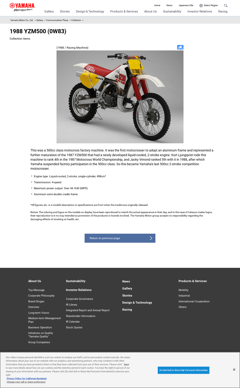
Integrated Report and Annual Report (88, 310)
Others (183, 307)
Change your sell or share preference (26, 382)
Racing (223, 11)
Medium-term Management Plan (44, 320)
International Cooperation (194, 301)
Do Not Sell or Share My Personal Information (184, 370)
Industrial (184, 295)
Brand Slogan (36, 301)
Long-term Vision (38, 312)
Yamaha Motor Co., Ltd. (21, 20)
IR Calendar (73, 321)
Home (157, 5)
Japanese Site (186, 5)
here (126, 364)
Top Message (36, 290)
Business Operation (40, 327)
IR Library (71, 304)
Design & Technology (137, 302)
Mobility (183, 290)
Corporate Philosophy (41, 295)
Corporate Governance (79, 299)
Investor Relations (199, 11)
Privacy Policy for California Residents (27, 378)
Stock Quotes (74, 327)
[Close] (234, 370)
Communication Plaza (57, 20)
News (169, 5)
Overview (33, 307)
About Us (150, 11)
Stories (65, 11)
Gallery (49, 11)
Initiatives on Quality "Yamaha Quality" (40, 334)
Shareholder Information (80, 316)
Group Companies (39, 342)
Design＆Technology (90, 11)
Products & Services (124, 11)
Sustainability (172, 11)
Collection (76, 20)
